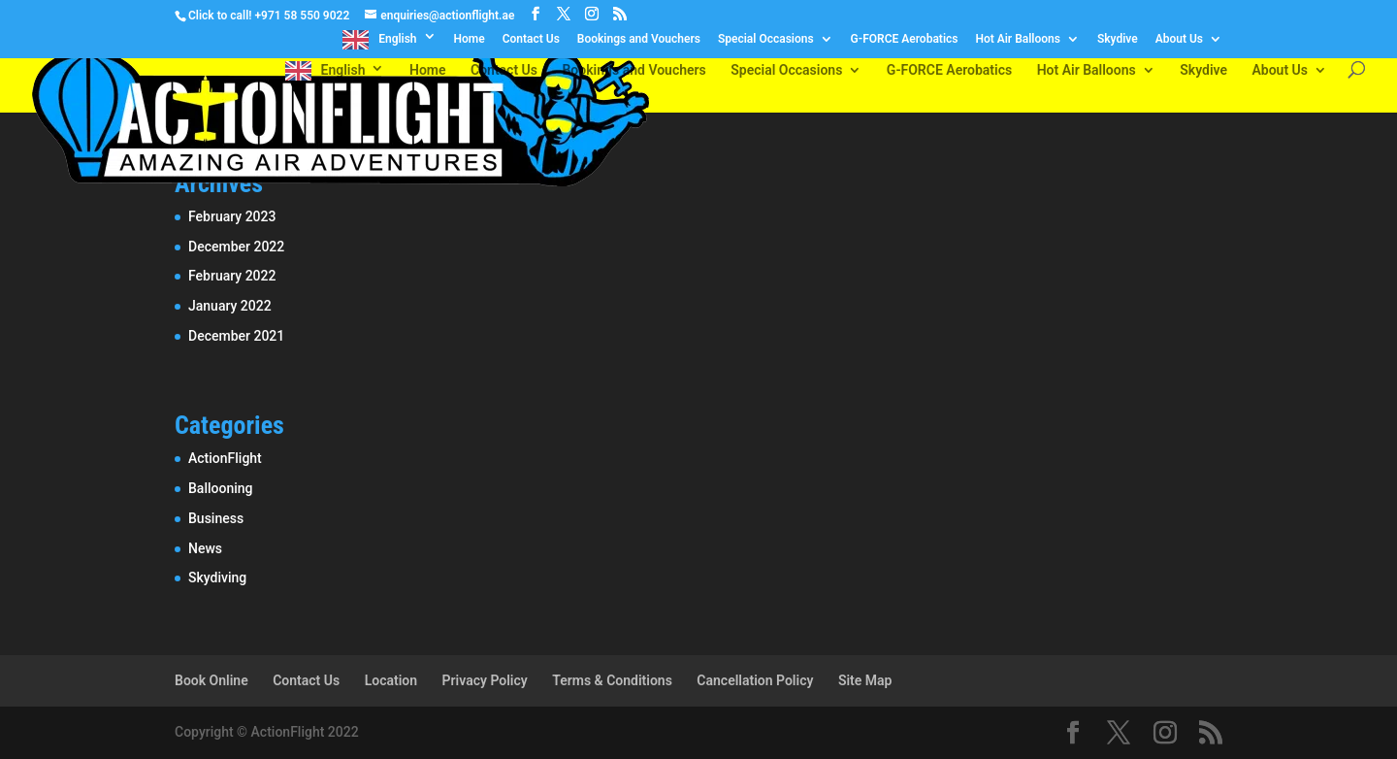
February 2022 (232, 275)
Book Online (211, 680)
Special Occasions (766, 39)
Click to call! (219, 15)
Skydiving (217, 577)
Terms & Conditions (612, 680)
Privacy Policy (485, 680)
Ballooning (220, 488)
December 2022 (236, 246)
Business (216, 518)
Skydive (1117, 39)
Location (391, 680)
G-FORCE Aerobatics (904, 39)
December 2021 (236, 336)
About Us (1179, 39)
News (205, 548)
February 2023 (232, 216)
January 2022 (230, 306)
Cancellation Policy (755, 680)
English (397, 39)
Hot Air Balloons (1017, 39)
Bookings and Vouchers (638, 39)
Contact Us (531, 39)
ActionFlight (225, 458)
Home (469, 39)
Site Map (865, 680)
